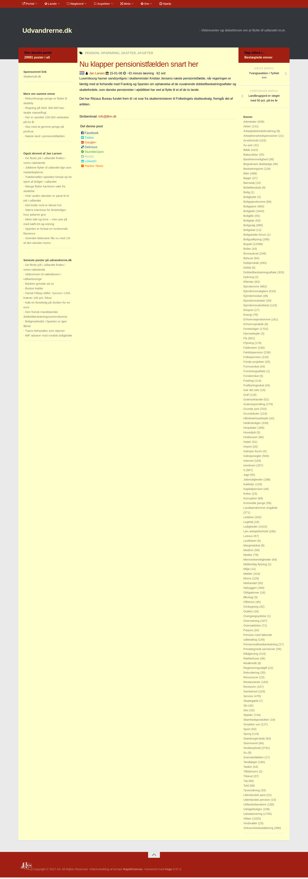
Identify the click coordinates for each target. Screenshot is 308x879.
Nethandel (250, 584)
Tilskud (248, 777)
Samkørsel (250, 693)
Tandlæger (250, 763)
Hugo (168, 871)
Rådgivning (251, 655)
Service (248, 697)
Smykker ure (252, 726)
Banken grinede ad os (39, 285)
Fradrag (249, 382)
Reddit (87, 158)
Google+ (89, 144)
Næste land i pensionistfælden (45, 137)
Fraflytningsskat (254, 386)
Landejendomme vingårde (260, 509)
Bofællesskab (252, 189)
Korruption (250, 500)
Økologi (248, 598)
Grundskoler (251, 415)
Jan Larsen (97, 75)
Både (247, 151)
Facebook (89, 134)
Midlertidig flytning (255, 565)
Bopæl (248, 245)
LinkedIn (89, 162)
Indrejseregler (252, 457)
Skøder (248, 716)
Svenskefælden (254, 758)
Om (138, 4)
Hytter (247, 443)
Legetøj (248, 523)
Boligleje (249, 222)
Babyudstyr (251, 156)
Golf (246, 396)
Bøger (247, 179)
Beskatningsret (253, 170)
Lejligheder (251, 528)
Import (248, 448)
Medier (248, 556)
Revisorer (250, 688)
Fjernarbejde (252, 335)
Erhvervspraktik (254, 325)
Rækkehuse (251, 660)
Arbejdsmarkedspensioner (260, 137)
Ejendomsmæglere (256, 292)
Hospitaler (250, 429)
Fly (245, 339)
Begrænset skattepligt (258, 165)
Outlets (248, 613)
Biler (246, 175)
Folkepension (252, 358)
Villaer (247, 820)
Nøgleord (72, 4)
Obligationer (251, 594)
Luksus (248, 537)
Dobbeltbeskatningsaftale (260, 273)
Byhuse (248, 259)
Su (245, 754)
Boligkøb (249, 212)
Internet (248, 462)
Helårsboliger (252, 424)
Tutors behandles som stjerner (45, 332)
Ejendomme (251, 288)
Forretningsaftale (254, 372)
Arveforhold (251, 142)
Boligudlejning (253, 241)
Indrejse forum (253, 452)
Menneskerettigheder (257, 561)
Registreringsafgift (255, 669)
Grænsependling (254, 405)
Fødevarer (250, 349)
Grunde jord (251, 410)
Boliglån (249, 217)
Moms (247, 580)
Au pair (248, 146)
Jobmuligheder (253, 481)
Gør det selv (251, 391)
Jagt (246, 476)
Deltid (247, 269)
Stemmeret (251, 744)
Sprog (247, 735)
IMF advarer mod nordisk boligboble (48, 337)
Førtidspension (253, 354)
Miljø (246, 570)
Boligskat (249, 231)
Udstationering (253, 815)
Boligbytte (250, 198)
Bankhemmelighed (256, 160)
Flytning (249, 344)
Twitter (87, 139)
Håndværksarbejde (256, 419)
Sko (246, 711)
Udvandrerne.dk (53, 31)
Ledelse (249, 518)
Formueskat (251, 368)
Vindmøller (250, 824)
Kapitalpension (253, 490)
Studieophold (252, 749)
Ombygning (251, 608)
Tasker (248, 768)
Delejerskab (251, 264)
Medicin (248, 551)
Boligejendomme (254, 203)
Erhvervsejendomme (257, 321)
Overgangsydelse (255, 617)
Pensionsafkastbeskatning (260, 645)
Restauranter (252, 683)
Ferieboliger (251, 330)
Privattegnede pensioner (259, 650)
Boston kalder (34, 290)
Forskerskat (251, 377)
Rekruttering (251, 674)
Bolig (247, 193)
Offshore (249, 603)
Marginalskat (252, 547)
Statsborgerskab (254, 740)
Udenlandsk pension (257, 801)
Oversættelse (252, 627)
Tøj (245, 782)
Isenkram (249, 467)
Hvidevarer (250, 438)
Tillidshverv (251, 773)
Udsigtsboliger (253, 810)
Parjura (248, 631)
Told (246, 787)
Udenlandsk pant (254, 796)
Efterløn (249, 283)
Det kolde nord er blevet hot (43, 206)
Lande (48, 4)
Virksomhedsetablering (258, 829)
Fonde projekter (254, 363)
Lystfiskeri (250, 542)
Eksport (248, 311)
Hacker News (92, 167)
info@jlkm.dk (107, 118)
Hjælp (157, 4)
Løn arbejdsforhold (256, 532)
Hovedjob (250, 434)
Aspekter (97, 4)
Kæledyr (249, 485)
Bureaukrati (251, 255)
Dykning (249, 278)
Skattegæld (251, 702)
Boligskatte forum (255, 236)
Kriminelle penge (254, 504)
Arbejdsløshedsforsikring (259, 132)
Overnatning (251, 622)
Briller (247, 250)
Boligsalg (249, 226)
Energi (248, 316)
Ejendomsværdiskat (256, 306)
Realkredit (250, 664)
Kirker (247, 495)
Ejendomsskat (253, 297)
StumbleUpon (92, 153)
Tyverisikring (252, 791)
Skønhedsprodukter (256, 721)
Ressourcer (251, 678)
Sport (247, 730)
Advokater (250, 123)
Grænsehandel (253, 401)
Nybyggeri (250, 589)
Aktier (247, 127)
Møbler (248, 575)
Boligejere (250, 208)
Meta (120, 4)
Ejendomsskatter (254, 302)
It (244, 471)
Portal (27, 4)
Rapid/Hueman (133, 871)
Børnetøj (249, 184)
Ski (245, 707)
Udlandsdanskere (255, 806)
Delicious (89, 148)
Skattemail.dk (32, 78)
